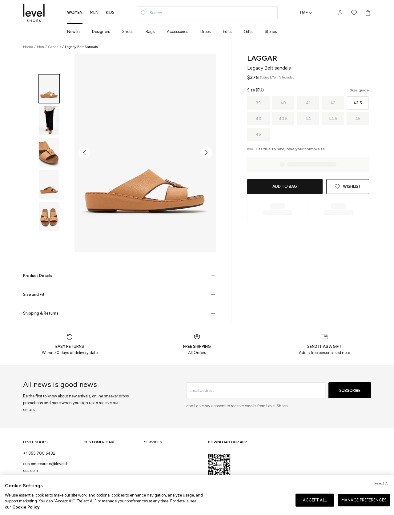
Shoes (127, 31)
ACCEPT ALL (315, 508)
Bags (150, 31)
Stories (271, 31)
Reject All (381, 491)
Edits (227, 31)
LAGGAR (262, 58)
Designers (101, 31)
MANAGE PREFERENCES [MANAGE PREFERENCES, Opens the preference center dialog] (364, 508)
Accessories (177, 31)
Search (151, 13)
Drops (205, 31)
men (94, 12)
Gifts (248, 31)
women (74, 12)
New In (73, 31)
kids (110, 12)
